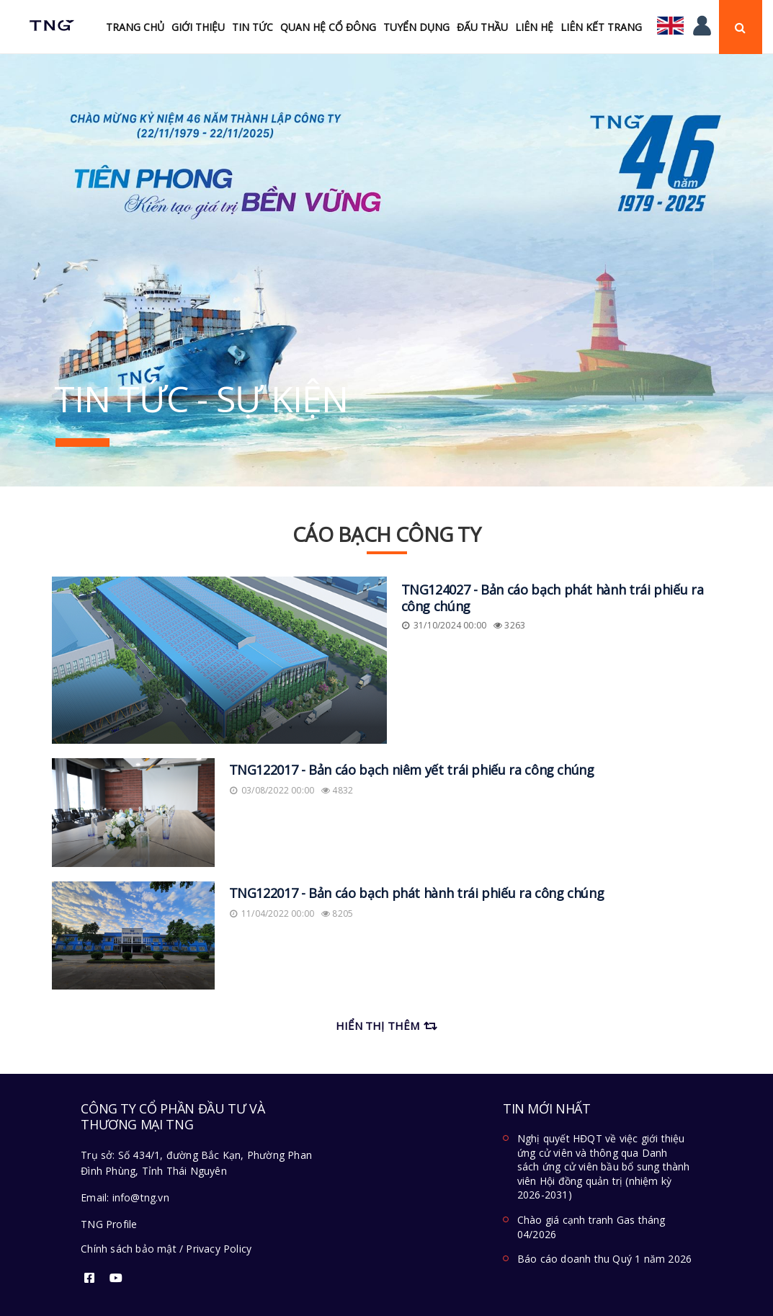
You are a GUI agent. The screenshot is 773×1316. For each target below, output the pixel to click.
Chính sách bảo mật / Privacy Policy (166, 1248)
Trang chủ (135, 27)
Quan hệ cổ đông (328, 27)
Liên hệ (534, 27)
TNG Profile (109, 1224)
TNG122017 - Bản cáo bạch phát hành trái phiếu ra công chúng (416, 893)
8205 (337, 913)
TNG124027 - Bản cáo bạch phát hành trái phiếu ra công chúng (552, 598)
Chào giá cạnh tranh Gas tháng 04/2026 (591, 1227)
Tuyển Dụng (416, 27)
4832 (337, 790)
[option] (386, 270)
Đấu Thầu (482, 27)
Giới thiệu (198, 27)
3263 (509, 625)
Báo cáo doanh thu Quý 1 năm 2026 (604, 1259)
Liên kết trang (601, 27)
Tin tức (252, 27)
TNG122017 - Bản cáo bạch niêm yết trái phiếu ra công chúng (411, 769)
